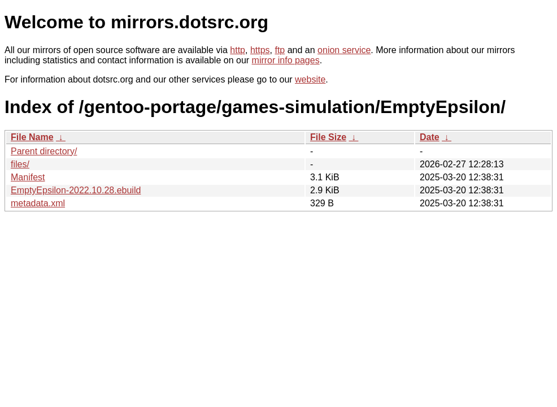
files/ (20, 164)
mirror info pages (286, 60)
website (310, 79)
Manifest (28, 177)
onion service (344, 50)
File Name (32, 137)
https (260, 50)
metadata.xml (38, 203)
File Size (328, 137)
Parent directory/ (44, 151)
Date (429, 137)
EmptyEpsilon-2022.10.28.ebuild (76, 190)
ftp (280, 50)
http (237, 50)
